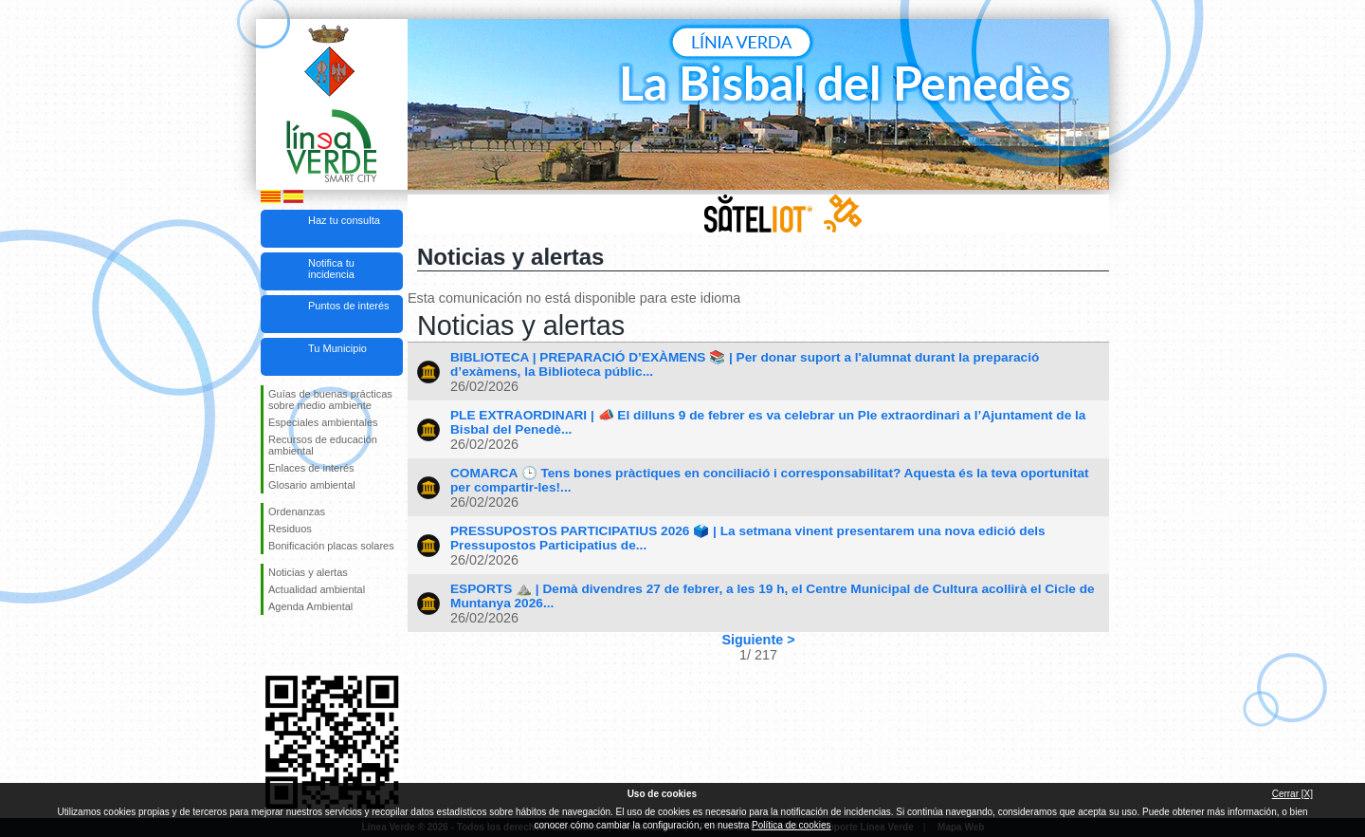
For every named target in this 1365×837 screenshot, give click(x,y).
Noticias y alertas (308, 572)
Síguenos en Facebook (272, 645)
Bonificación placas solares (331, 545)
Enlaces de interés (311, 468)
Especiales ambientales (323, 422)
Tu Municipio (337, 348)
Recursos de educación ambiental (322, 445)
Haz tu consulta (344, 220)
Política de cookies (791, 825)
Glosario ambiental (311, 485)
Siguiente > (757, 639)
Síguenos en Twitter (303, 645)
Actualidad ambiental (316, 589)
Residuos (290, 528)
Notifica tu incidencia (331, 268)
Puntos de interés (349, 305)
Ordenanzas (296, 511)
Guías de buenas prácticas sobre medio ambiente (330, 399)
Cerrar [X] (1292, 794)
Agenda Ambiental (310, 606)
